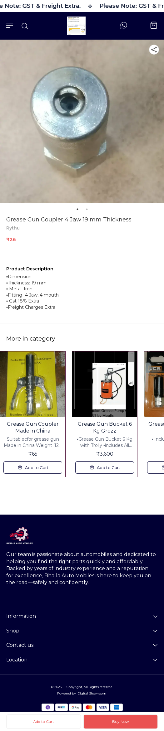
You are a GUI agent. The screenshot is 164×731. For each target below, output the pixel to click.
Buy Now (120, 721)
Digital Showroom (91, 693)
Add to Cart (43, 721)
